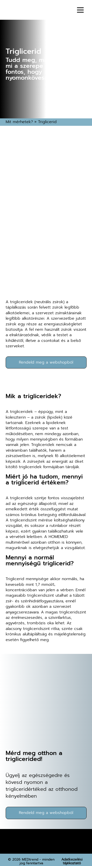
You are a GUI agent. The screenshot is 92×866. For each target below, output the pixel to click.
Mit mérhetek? (19, 122)
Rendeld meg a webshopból (46, 362)
